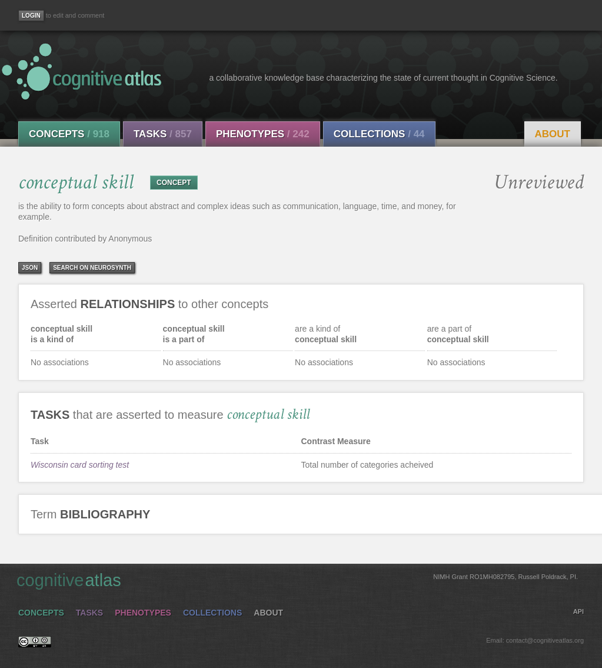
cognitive (297, 580)
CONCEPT (174, 182)
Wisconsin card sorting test (80, 464)
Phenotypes (263, 134)
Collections (379, 134)
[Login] (31, 15)
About (552, 134)
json (30, 267)
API (578, 611)
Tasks (163, 134)
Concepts (69, 134)
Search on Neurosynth (92, 267)
